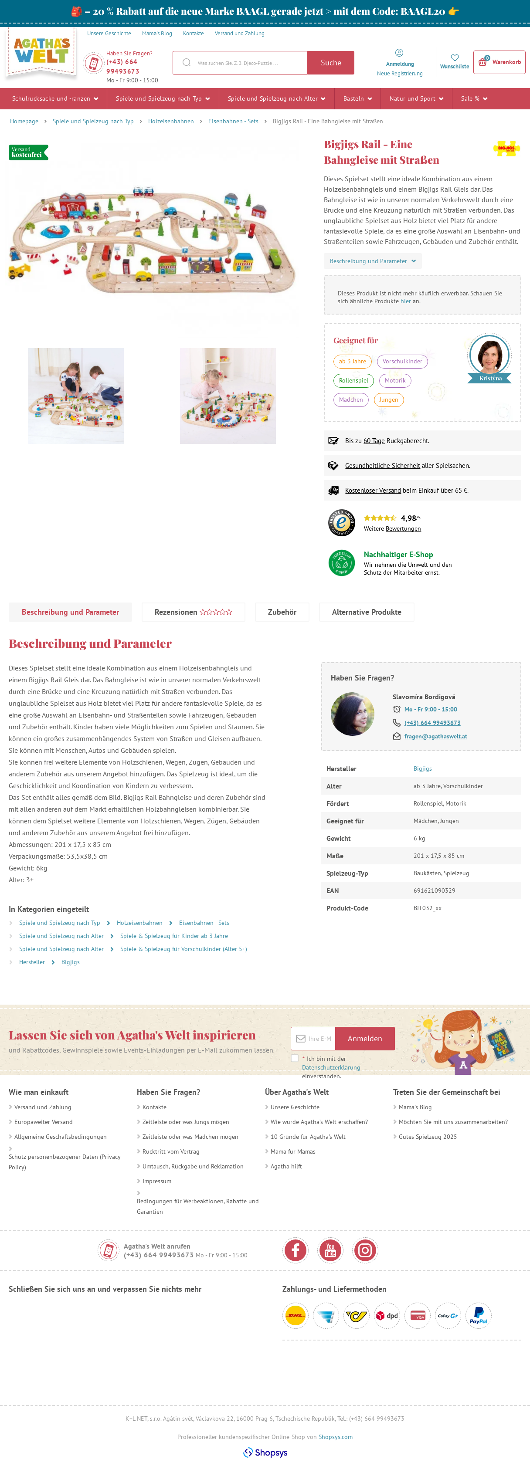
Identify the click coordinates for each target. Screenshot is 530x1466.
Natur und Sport (416, 98)
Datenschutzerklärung (331, 1067)
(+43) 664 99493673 (122, 66)
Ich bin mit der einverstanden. (331, 1067)
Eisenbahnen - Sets (233, 121)
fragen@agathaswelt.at (435, 736)
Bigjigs (70, 962)
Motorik (395, 380)
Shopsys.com (336, 1437)
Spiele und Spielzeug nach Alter (277, 98)
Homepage (24, 121)
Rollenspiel (353, 380)
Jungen (389, 399)
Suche (331, 63)
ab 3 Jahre (352, 361)
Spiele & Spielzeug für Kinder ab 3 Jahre (174, 936)
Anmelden (365, 1038)
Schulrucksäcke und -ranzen (55, 98)
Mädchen (351, 399)
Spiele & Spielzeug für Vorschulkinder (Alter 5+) (183, 949)
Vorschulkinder (402, 361)
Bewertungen (403, 528)
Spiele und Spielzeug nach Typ (163, 98)
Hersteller (33, 962)
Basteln (357, 98)
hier (406, 301)
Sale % (474, 98)
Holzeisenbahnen (171, 121)
